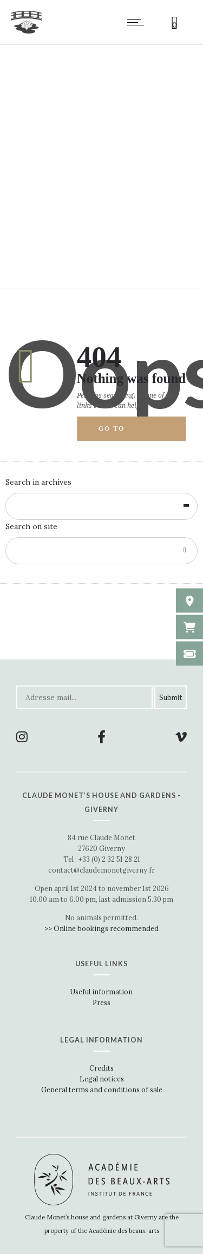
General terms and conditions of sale (101, 1089)
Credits (101, 1068)
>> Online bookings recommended (101, 928)
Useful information (101, 991)
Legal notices (102, 1078)
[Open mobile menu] (138, 22)
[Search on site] (101, 550)
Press (101, 1002)
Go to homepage (122, 433)
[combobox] (101, 506)
